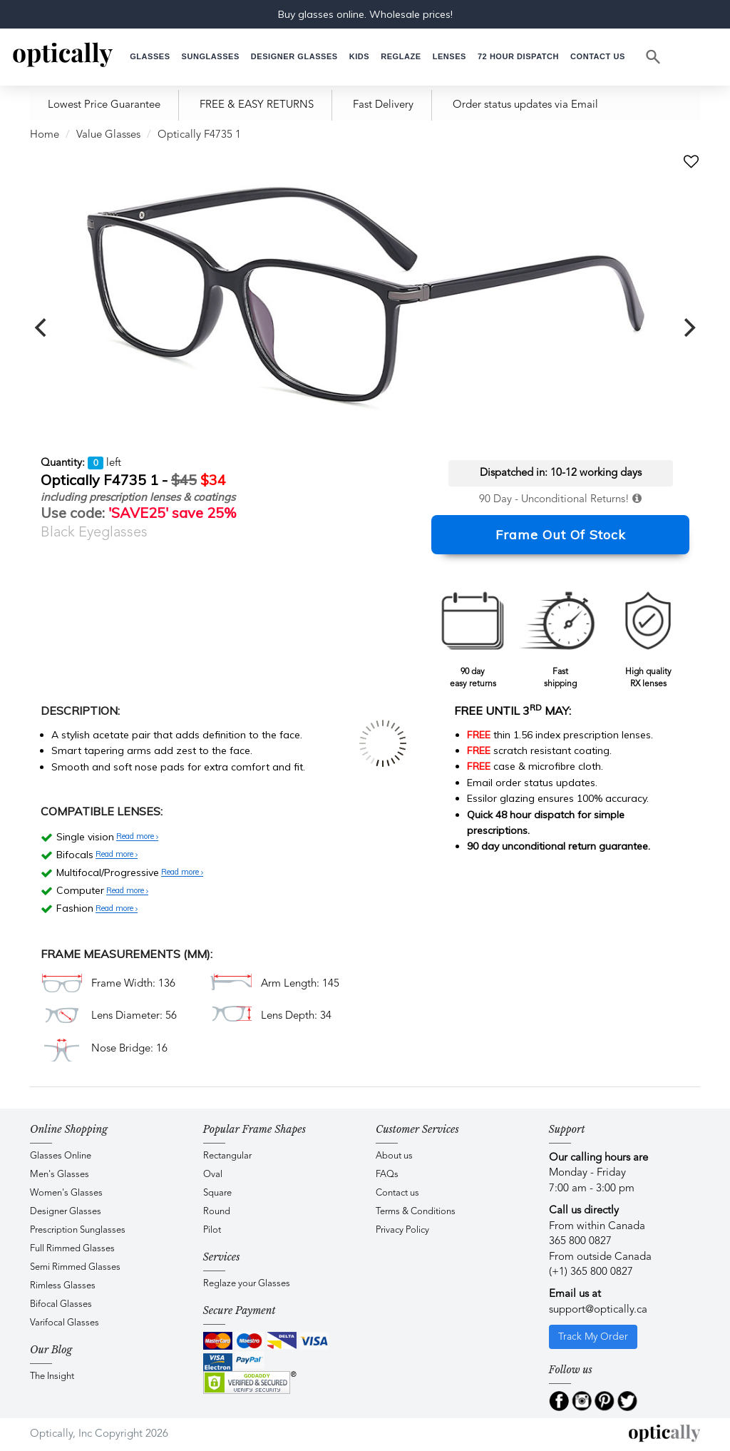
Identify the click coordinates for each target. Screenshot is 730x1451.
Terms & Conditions (416, 1211)
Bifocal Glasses (61, 1304)
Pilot (212, 1230)
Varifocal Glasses (64, 1323)
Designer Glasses (65, 1211)
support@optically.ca (598, 1310)
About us (394, 1156)
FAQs (387, 1174)
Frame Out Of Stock (560, 534)
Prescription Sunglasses (77, 1230)
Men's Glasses (59, 1174)
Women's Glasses (66, 1193)
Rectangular (227, 1156)
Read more (137, 837)
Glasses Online (60, 1156)
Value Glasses (108, 135)
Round (216, 1211)
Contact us (397, 1193)
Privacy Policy (402, 1230)
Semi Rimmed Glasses (75, 1267)
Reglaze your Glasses (246, 1283)
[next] (688, 327)
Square (217, 1193)
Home (44, 135)
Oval (212, 1174)
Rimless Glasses (63, 1285)
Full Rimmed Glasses (72, 1248)
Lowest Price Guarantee (104, 105)
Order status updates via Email (525, 105)
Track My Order (593, 1337)
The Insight (52, 1376)
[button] (359, 56)
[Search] (653, 57)
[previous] (42, 327)
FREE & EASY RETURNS (257, 105)
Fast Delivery (383, 105)
